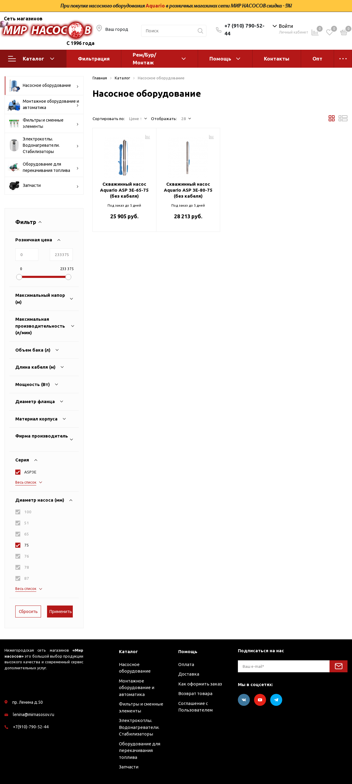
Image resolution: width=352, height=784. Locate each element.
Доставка (188, 673)
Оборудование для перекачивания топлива (43, 167)
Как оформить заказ (200, 683)
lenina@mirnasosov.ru (33, 714)
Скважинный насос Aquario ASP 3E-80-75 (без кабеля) (188, 190)
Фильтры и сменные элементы (43, 123)
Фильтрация (94, 58)
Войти (286, 26)
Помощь (220, 58)
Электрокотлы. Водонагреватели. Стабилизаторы (43, 145)
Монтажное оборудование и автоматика (43, 104)
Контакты (276, 58)
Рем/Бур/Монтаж (144, 58)
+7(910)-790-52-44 (31, 726)
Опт (317, 58)
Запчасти (43, 185)
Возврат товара (195, 693)
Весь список (25, 482)
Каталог (31, 59)
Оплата (186, 664)
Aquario (155, 5)
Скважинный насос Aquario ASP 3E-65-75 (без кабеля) (124, 190)
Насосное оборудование (43, 85)
